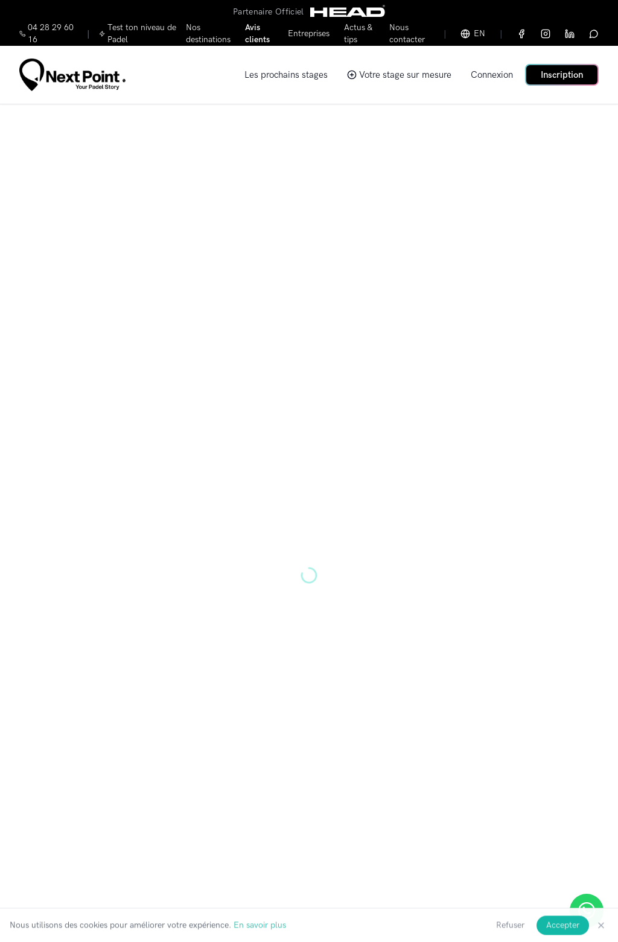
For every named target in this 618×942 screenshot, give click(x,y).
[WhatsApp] (594, 34)
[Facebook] (521, 34)
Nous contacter (407, 33)
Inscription (562, 74)
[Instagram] (545, 34)
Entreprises (309, 33)
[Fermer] (601, 934)
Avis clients (257, 33)
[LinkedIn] (570, 34)
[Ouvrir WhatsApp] (587, 911)
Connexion (492, 74)
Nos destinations (208, 33)
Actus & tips (358, 33)
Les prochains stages (286, 74)
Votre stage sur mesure (399, 74)
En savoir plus (260, 934)
